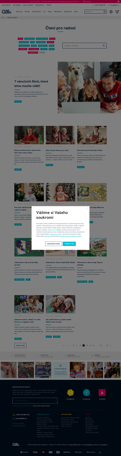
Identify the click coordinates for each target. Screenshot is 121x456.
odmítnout (47, 236)
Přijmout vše (51, 230)
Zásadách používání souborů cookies (70, 236)
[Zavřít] (87, 208)
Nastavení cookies (56, 234)
